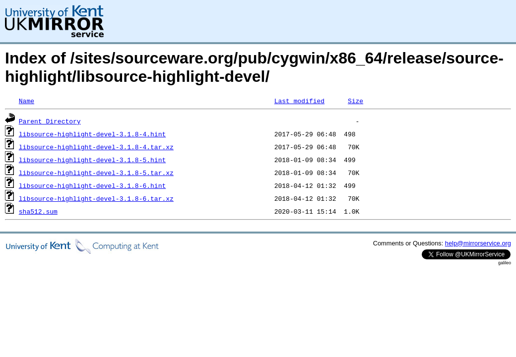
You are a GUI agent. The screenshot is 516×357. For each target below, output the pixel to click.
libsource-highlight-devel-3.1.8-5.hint (92, 159)
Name (26, 100)
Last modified (299, 100)
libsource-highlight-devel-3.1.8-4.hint (92, 133)
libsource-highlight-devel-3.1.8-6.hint (92, 185)
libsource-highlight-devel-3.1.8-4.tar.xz (96, 146)
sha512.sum (38, 211)
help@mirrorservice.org (478, 243)
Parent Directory (50, 121)
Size (355, 100)
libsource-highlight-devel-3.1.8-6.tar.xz (96, 198)
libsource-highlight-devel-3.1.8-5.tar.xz (96, 172)
